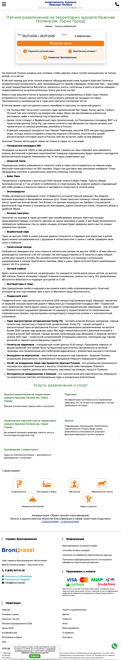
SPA (4, 642)
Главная (48, 26)
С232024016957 (50, 521)
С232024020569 (70, 521)
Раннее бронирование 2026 (17, 623)
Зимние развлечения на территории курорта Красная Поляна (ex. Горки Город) (27, 397)
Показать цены (60, 43)
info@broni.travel (13, 582)
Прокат (69, 420)
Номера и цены (10, 614)
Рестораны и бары (12, 637)
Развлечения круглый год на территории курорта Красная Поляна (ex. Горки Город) (30, 424)
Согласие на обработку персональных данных (87, 555)
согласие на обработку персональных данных (38, 652)
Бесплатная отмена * (85, 51)
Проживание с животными (21, 449)
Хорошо (34, 656)
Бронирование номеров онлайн (79, 546)
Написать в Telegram (16, 579)
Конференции (9, 632)
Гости (64, 34)
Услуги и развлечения (65, 26)
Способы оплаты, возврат (76, 550)
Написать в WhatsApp (17, 576)
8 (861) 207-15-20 (13, 570)
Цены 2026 (7, 628)
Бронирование (70, 628)
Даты (20, 34)
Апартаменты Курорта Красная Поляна (60, 3)
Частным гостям (10, 619)
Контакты (67, 637)
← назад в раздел (11, 470)
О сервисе (68, 632)
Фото (65, 623)
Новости (67, 619)
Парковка (71, 394)
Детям (65, 614)
